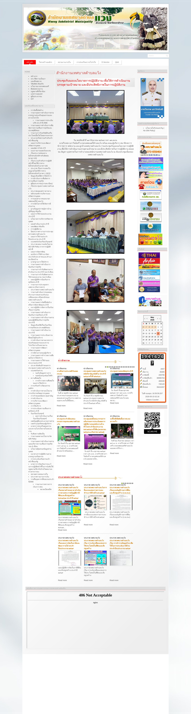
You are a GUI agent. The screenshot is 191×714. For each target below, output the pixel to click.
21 (155, 337)
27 (152, 340)
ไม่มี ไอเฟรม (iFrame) (95, 620)
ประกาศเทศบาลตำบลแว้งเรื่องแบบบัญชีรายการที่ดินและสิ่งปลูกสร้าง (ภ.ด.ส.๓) (120, 490)
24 (143, 340)
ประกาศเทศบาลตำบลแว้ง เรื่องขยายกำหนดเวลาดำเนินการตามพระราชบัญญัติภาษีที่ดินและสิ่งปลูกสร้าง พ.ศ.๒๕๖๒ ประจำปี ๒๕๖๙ (69, 493)
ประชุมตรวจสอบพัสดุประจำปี (121, 371)
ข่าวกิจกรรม (61, 368)
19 (149, 337)
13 (127, 367)
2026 (152, 320)
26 (149, 340)
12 (125, 367)
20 (152, 337)
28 (155, 340)
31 (143, 343)
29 (158, 340)
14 (128, 367)
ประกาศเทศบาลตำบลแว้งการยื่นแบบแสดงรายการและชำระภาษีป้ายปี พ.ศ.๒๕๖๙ (95, 490)
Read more (61, 406)
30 (161, 340)
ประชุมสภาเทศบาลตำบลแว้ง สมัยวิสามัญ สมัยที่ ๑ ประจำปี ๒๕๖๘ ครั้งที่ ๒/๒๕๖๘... (95, 373)
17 (134, 367)
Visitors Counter (152, 400)
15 (130, 367)
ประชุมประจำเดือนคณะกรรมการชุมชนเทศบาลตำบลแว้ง (68, 421)
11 (123, 367)
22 (158, 337)
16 (132, 367)
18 (146, 337)
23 (161, 337)
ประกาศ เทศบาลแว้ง (66, 485)
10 (121, 367)
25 (146, 340)
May (152, 317)
